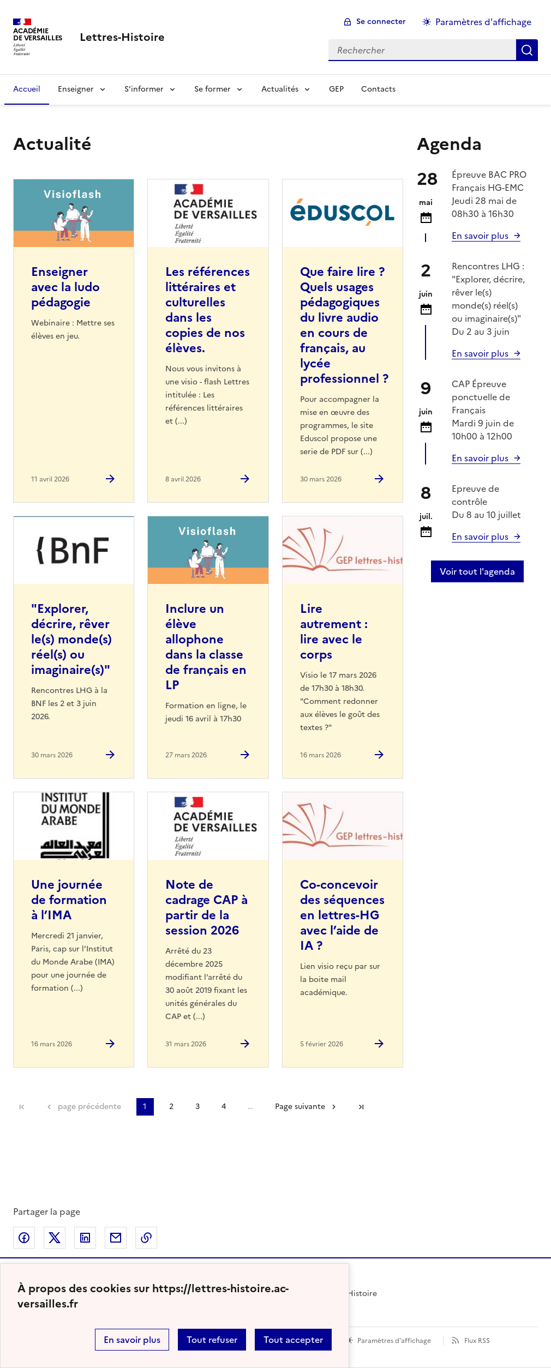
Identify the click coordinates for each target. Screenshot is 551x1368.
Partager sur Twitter (54, 1238)
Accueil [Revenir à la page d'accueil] (26, 89)
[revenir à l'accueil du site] (122, 37)
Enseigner (76, 89)
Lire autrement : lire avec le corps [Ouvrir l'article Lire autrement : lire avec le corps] (334, 632)
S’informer (144, 89)
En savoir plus (132, 1339)
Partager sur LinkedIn (85, 1238)
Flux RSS (477, 1341)
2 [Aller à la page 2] (171, 1106)
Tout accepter (293, 1339)
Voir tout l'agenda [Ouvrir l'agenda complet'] (477, 571)
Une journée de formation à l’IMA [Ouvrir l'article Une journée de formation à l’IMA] (69, 900)
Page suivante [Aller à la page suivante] (300, 1106)
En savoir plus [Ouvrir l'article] (480, 353)
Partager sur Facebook (24, 1238)
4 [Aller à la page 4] (223, 1106)
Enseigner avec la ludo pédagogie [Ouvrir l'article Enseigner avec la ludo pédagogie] (65, 287)
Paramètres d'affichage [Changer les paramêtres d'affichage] (483, 21)
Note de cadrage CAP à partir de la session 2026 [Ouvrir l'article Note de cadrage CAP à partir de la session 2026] (206, 907)
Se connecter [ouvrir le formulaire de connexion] (381, 21)
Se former (212, 89)
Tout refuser (212, 1339)
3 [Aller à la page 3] (197, 1106)
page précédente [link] (89, 1106)
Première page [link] (22, 1107)
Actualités (279, 89)
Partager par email (116, 1238)
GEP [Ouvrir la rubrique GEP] (336, 89)
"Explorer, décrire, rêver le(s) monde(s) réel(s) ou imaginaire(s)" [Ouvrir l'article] (71, 639)
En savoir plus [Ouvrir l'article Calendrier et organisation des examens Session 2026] (480, 235)
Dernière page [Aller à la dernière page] (361, 1107)
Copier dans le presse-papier (146, 1238)
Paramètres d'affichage (394, 1341)
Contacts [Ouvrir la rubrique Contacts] (378, 89)
